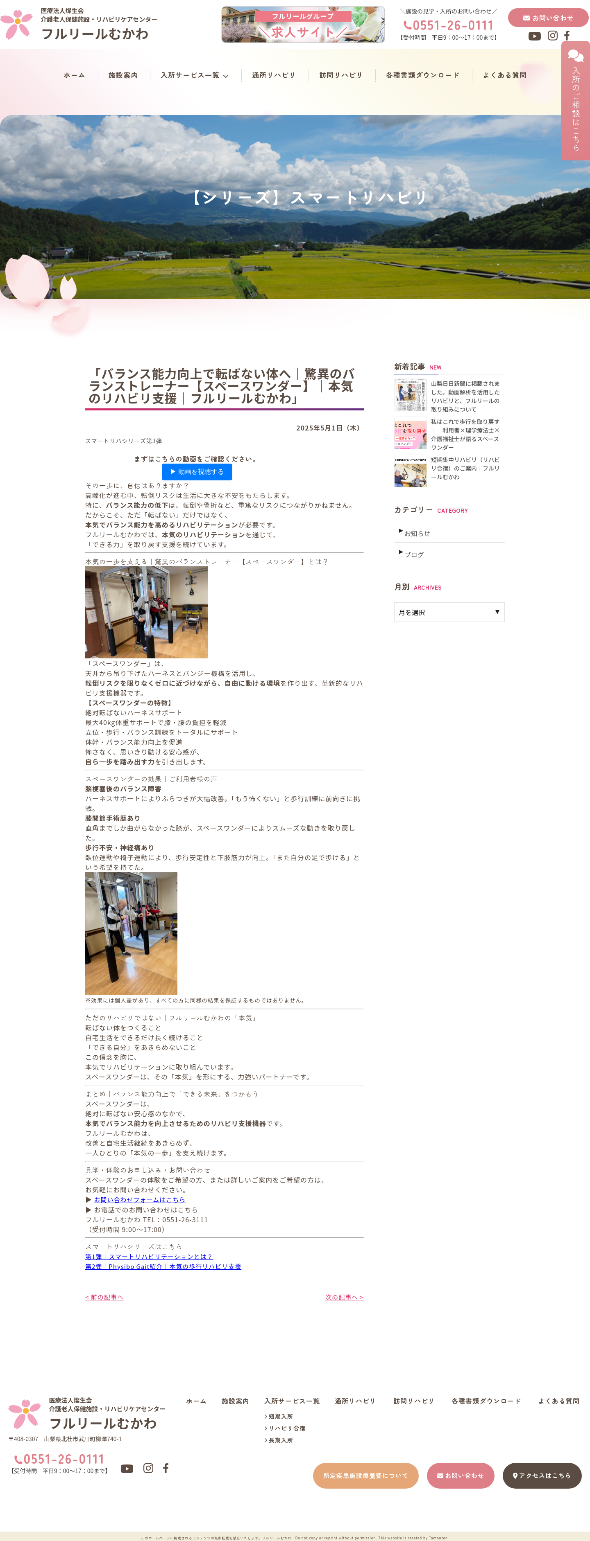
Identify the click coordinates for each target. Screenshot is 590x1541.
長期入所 (278, 1439)
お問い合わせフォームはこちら (143, 1199)
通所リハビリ (274, 75)
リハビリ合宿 (285, 1427)
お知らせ (416, 530)
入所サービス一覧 (195, 75)
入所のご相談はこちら (576, 100)
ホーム (75, 75)
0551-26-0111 (453, 24)
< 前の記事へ (105, 1296)
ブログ (413, 548)
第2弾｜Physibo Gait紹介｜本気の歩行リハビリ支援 (168, 1266)
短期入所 (278, 1415)
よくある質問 (505, 75)
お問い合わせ (548, 18)
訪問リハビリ (341, 75)
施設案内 (123, 75)
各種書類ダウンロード (423, 75)
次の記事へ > (343, 1296)
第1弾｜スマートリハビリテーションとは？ (153, 1256)
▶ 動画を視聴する (197, 471)
